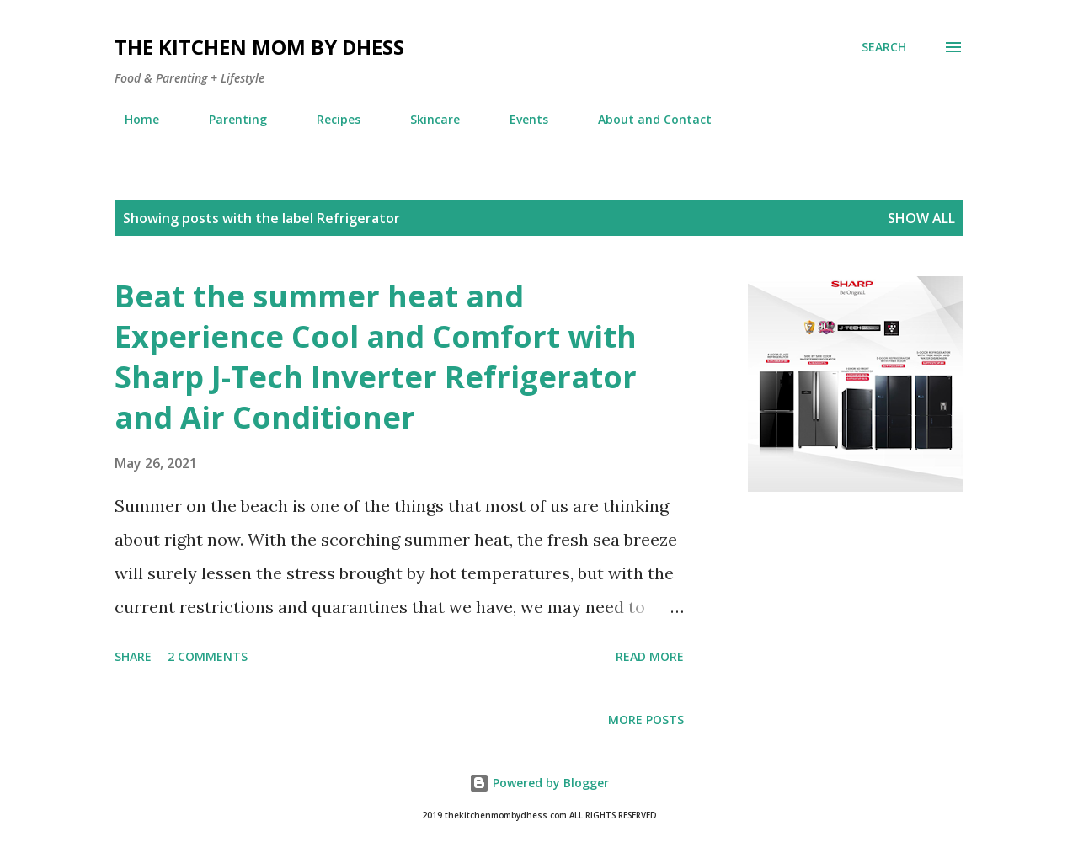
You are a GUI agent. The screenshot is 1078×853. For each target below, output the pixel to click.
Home (132, 119)
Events (518, 119)
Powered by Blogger (539, 783)
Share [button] (133, 656)
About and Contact (645, 119)
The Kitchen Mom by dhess (259, 47)
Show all (921, 218)
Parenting (228, 119)
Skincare (425, 119)
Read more (650, 656)
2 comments (208, 656)
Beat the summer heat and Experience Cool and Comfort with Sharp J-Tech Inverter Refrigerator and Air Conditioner (376, 356)
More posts (646, 720)
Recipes (328, 119)
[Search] (884, 47)
